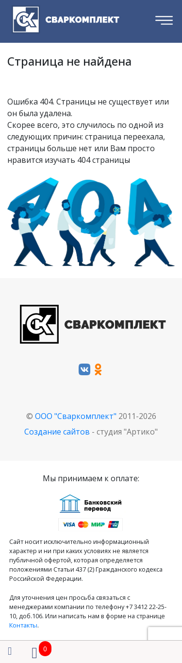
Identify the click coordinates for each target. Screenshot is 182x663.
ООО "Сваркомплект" (75, 416)
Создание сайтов (57, 431)
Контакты (23, 625)
